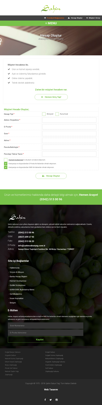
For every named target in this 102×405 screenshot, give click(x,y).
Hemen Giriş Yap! (51, 97)
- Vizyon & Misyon (16, 272)
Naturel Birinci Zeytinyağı (54, 359)
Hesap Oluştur (75, 18)
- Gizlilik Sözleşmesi (16, 285)
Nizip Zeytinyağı (11, 365)
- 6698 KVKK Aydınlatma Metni (21, 289)
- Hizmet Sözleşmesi (17, 281)
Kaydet (40, 339)
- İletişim (12, 303)
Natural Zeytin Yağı (12, 371)
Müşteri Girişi (93, 18)
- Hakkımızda (13, 268)
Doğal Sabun (50, 352)
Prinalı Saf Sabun (11, 368)
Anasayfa (43, 38)
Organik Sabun (10, 355)
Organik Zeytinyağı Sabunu (55, 362)
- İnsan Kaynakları (15, 298)
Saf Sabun (49, 368)
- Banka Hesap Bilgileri (17, 276)
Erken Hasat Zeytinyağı (13, 362)
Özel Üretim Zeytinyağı (53, 365)
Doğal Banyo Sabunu (12, 352)
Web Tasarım (51, 389)
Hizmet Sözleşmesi (16, 160)
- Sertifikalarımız (15, 294)
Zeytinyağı (8, 375)
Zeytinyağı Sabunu (52, 371)
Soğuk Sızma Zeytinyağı (54, 355)
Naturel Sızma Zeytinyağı (14, 359)
